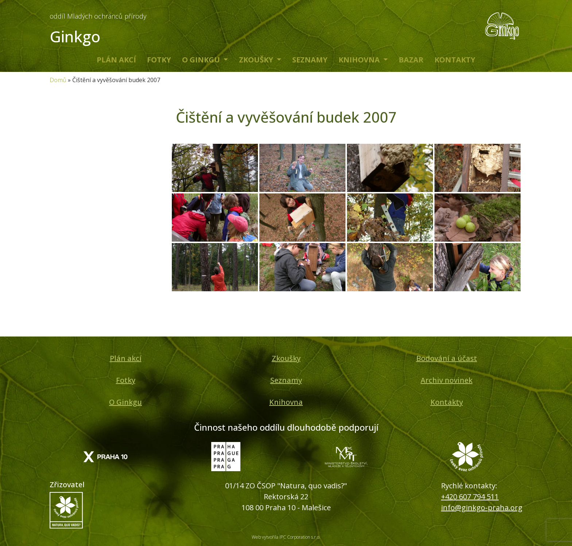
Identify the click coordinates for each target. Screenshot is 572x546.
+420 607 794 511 (470, 496)
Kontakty (454, 60)
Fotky (159, 60)
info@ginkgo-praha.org (481, 507)
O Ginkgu (202, 60)
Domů (58, 80)
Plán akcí (116, 60)
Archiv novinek (446, 380)
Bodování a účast (446, 358)
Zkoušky (257, 60)
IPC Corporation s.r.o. (299, 537)
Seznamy (310, 60)
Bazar (411, 60)
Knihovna (360, 60)
